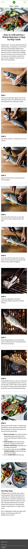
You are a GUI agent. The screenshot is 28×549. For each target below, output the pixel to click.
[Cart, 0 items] (25, 2)
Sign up (3, 547)
